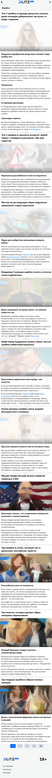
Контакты (7, 769)
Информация (43, 49)
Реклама (6, 772)
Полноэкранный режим (46, 49)
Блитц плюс (26, 2)
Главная (11, 759)
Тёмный (2, 2)
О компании (8, 766)
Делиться (49, 49)
